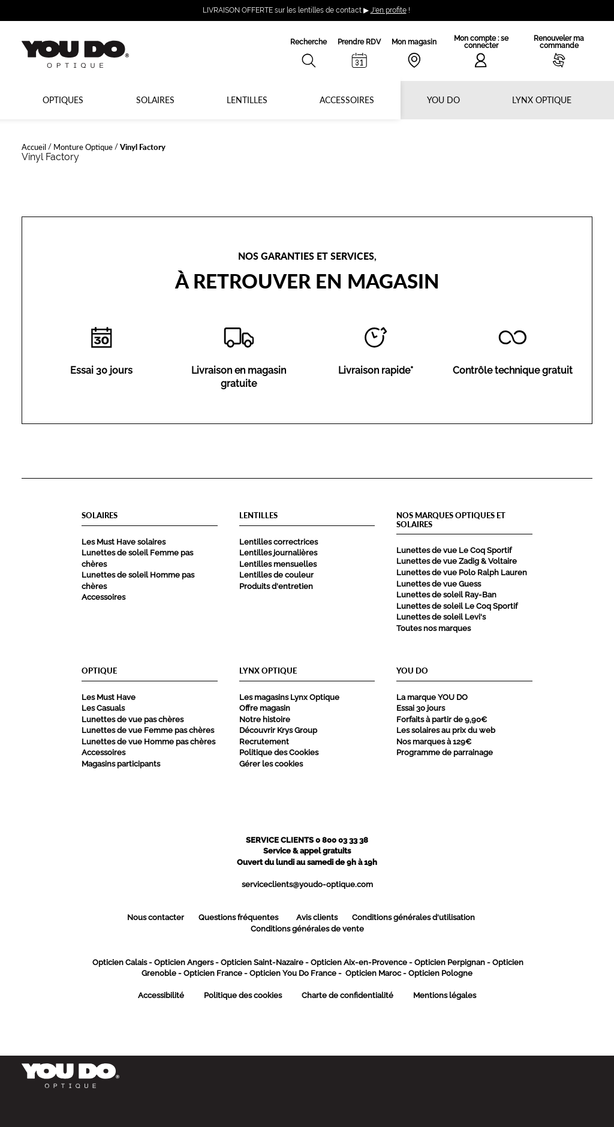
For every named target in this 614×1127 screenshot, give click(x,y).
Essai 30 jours (420, 708)
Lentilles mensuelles (278, 564)
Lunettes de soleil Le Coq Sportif (456, 606)
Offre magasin (264, 708)
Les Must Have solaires (123, 541)
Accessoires (347, 100)
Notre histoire (264, 719)
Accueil (34, 146)
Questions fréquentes (238, 917)
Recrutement (264, 741)
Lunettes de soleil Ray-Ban (446, 594)
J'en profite (389, 10)
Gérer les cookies (271, 763)
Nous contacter (155, 917)
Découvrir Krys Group (278, 730)
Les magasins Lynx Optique (289, 697)
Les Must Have (109, 697)
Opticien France (212, 973)
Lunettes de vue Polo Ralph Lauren (461, 572)
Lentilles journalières (278, 552)
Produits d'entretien (276, 586)
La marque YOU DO (432, 697)
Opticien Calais (119, 962)
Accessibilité (161, 995)
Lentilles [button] (247, 100)
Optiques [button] (63, 100)
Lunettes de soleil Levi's (441, 616)
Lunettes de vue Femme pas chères (148, 730)
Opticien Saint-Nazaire (262, 962)
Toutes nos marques (433, 628)
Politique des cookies (243, 995)
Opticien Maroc (373, 973)
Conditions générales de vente (307, 928)
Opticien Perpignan (449, 962)
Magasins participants (121, 763)
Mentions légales (444, 995)
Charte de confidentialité (347, 995)
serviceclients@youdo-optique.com (307, 884)
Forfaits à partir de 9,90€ (441, 719)
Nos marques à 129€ (433, 741)
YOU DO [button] (443, 100)
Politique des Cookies (278, 752)
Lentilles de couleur (276, 574)
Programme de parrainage (444, 752)
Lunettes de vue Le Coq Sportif (453, 550)
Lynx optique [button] (541, 100)
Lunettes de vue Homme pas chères (148, 741)
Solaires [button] (155, 100)
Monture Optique (83, 146)
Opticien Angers (183, 962)
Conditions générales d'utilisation (413, 917)
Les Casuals (103, 708)
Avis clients (317, 917)
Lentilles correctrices (278, 541)
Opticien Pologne (440, 973)
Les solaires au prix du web (445, 730)
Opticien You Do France (292, 973)
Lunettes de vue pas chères (132, 719)
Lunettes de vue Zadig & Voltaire (456, 561)
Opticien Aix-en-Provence (359, 962)
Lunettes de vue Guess (438, 583)
